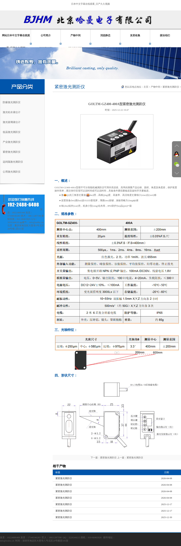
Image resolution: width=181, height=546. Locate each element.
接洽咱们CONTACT (165, 41)
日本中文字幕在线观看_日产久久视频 (90, 4)
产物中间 (155, 86)
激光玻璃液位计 (11, 122)
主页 (146, 86)
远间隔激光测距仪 (13, 161)
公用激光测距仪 (11, 171)
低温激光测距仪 (11, 132)
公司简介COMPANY (45, 41)
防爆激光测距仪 (11, 102)
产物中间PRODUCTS (75, 41)
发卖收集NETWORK (135, 41)
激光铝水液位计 (11, 112)
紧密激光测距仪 (11, 152)
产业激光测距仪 (11, 142)
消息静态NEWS (105, 41)
